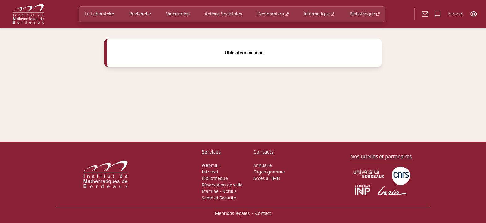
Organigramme (269, 172)
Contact (263, 213)
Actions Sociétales (223, 13)
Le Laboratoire (99, 13)
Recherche (140, 13)
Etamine (210, 191)
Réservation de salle (222, 185)
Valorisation (178, 13)
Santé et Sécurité (219, 198)
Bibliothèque (365, 13)
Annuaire (262, 165)
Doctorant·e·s (273, 13)
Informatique (319, 13)
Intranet (455, 13)
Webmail (210, 165)
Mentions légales (232, 213)
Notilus (229, 191)
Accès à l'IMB (266, 178)
